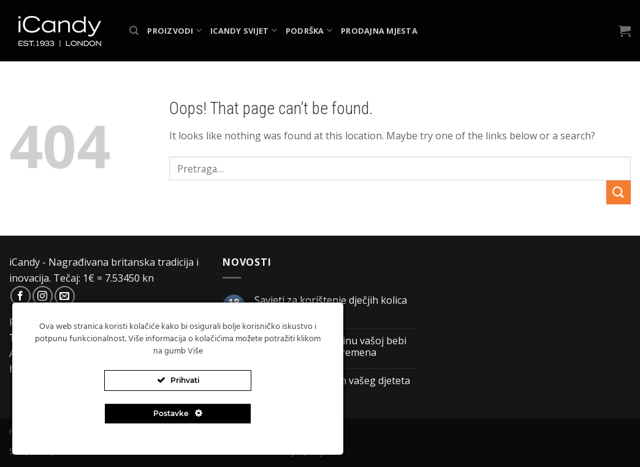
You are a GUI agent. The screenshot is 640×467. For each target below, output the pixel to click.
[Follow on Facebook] (20, 296)
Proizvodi (174, 30)
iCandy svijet (243, 30)
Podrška (309, 30)
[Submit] (618, 192)
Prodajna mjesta (379, 30)
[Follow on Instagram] (42, 296)
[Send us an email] (65, 296)
